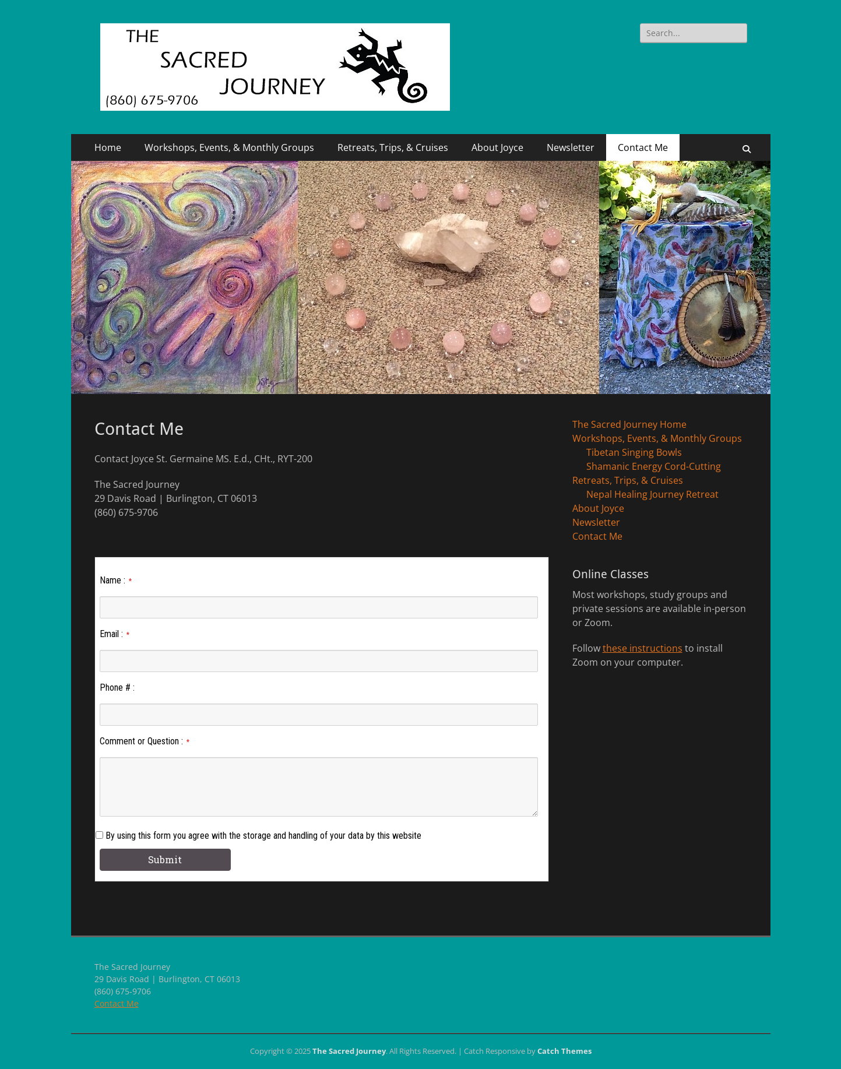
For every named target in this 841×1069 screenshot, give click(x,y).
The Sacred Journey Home (629, 424)
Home (107, 147)
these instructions (642, 648)
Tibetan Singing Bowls (634, 452)
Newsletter (570, 147)
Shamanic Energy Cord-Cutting (653, 466)
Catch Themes (564, 1051)
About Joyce (497, 147)
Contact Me (643, 147)
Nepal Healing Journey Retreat (652, 494)
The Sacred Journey (349, 1051)
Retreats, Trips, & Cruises (392, 147)
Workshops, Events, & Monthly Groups (229, 147)
